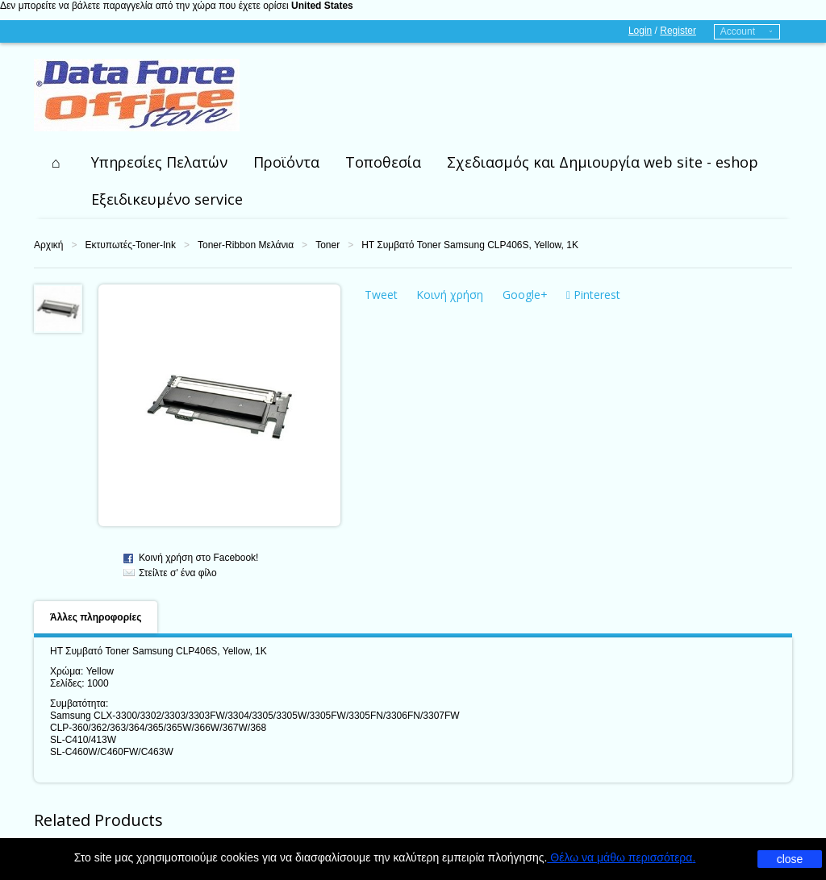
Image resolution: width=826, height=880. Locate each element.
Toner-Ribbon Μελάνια (246, 245)
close (790, 859)
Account (737, 31)
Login (640, 30)
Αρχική (48, 245)
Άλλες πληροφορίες (95, 617)
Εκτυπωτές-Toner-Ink (130, 245)
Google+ (525, 294)
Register (678, 30)
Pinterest (593, 294)
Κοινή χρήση (449, 294)
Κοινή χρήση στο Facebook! (198, 557)
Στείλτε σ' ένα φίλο (178, 573)
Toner (327, 245)
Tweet (381, 294)
